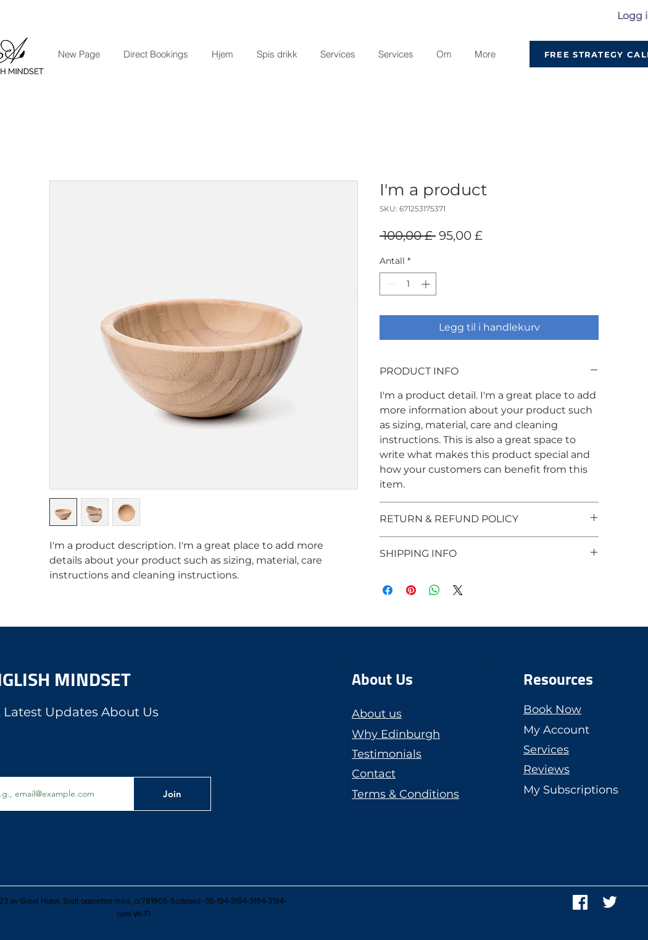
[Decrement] (389, 284)
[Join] (172, 794)
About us (377, 714)
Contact (374, 774)
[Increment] (426, 284)
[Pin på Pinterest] (411, 590)
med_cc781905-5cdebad (157, 900)
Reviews (546, 769)
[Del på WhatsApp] (434, 590)
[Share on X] (458, 590)
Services (546, 749)
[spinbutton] (408, 284)
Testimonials (387, 754)
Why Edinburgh (396, 734)
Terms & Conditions (405, 794)
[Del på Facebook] (387, 590)
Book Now (552, 709)
